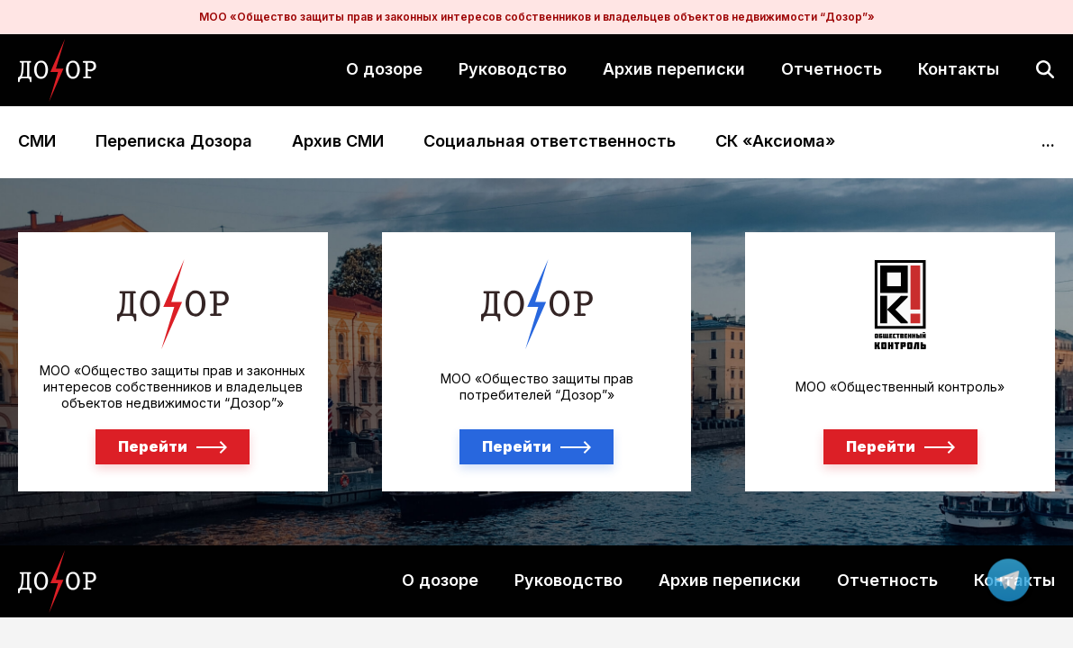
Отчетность (831, 68)
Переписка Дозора (173, 141)
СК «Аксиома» (775, 141)
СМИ (37, 141)
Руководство (513, 68)
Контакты (958, 68)
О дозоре (384, 68)
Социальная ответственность (549, 141)
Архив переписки (674, 68)
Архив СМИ (338, 141)
